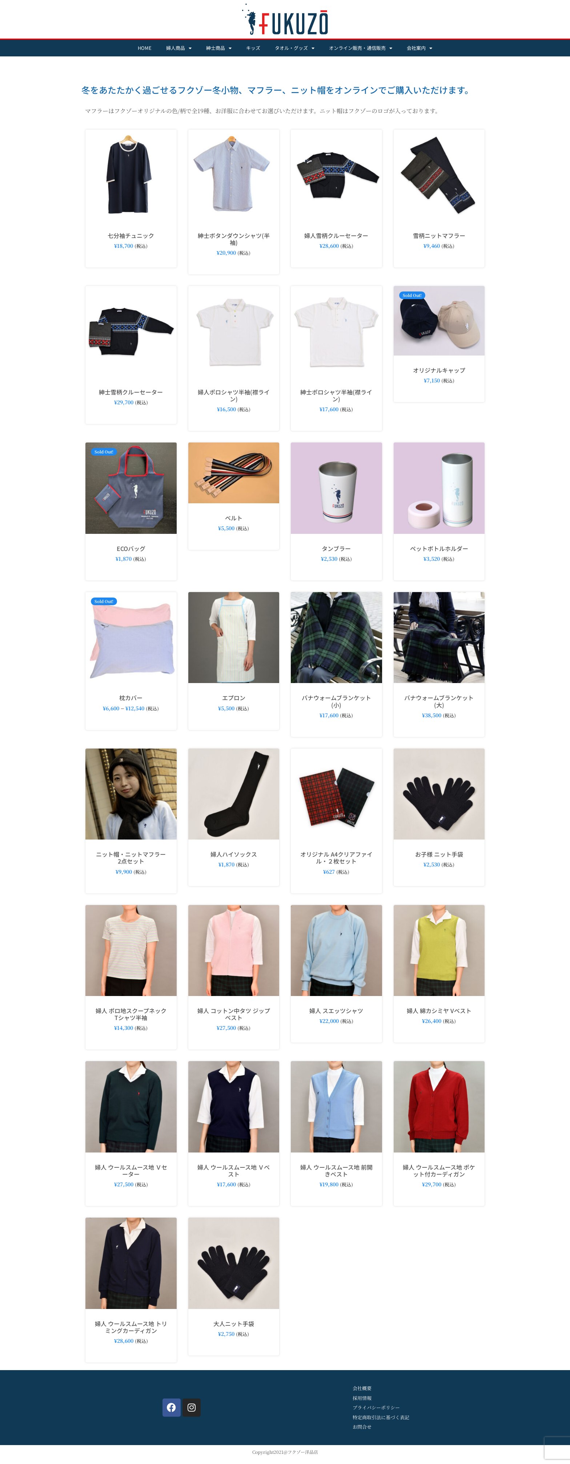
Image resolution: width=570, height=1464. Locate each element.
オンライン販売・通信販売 (360, 48)
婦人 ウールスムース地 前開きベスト (336, 1170)
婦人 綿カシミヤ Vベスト (439, 1010)
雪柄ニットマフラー (439, 235)
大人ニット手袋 (233, 1323)
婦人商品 (179, 48)
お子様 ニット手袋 (439, 854)
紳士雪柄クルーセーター (131, 392)
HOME (145, 47)
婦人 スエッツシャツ (336, 1010)
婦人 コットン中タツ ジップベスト (233, 1014)
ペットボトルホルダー (439, 548)
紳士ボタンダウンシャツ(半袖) (234, 239)
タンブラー (336, 548)
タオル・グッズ (294, 48)
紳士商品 (219, 48)
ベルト (233, 517)
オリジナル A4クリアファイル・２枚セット (336, 857)
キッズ (253, 47)
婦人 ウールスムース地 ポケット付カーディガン (439, 1170)
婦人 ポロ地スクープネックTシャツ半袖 (131, 1014)
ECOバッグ (131, 548)
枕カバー (130, 697)
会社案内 (419, 48)
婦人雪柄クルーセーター (336, 235)
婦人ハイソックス (233, 854)
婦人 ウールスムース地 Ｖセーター (131, 1170)
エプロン (233, 697)
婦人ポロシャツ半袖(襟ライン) (234, 395)
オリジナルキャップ (439, 370)
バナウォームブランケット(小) (336, 701)
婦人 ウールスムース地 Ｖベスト (233, 1170)
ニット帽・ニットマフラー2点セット (131, 857)
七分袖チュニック (131, 235)
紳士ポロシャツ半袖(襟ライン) (336, 395)
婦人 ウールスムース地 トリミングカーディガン (131, 1327)
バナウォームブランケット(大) (439, 701)
